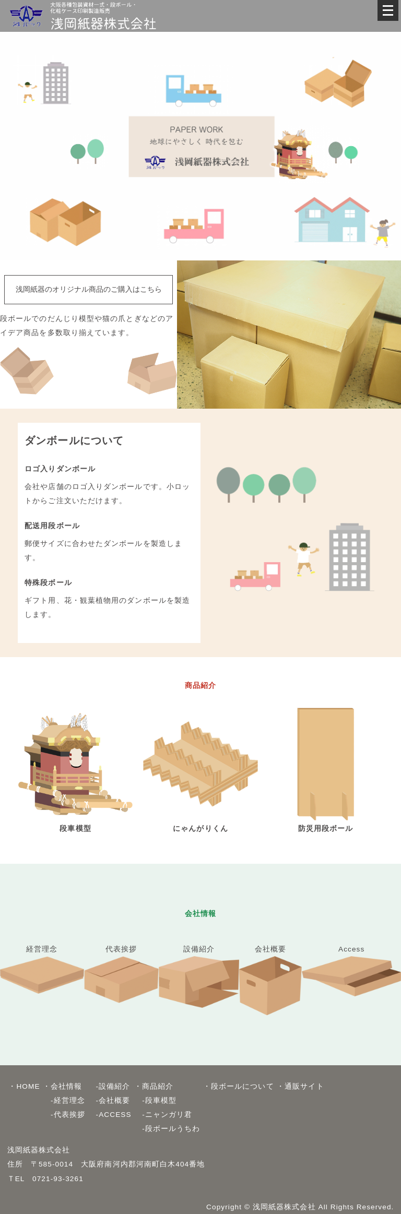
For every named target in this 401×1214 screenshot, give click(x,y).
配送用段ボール (52, 526)
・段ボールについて (238, 1086)
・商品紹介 (153, 1086)
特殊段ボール (48, 583)
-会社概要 (109, 1100)
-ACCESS (109, 1114)
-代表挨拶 (64, 1114)
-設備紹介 (109, 1086)
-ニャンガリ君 (163, 1114)
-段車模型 (155, 1100)
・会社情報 (62, 1086)
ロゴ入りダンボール (60, 469)
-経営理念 (64, 1100)
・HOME (24, 1086)
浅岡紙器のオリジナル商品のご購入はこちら (89, 289)
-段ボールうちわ (167, 1129)
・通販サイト (300, 1086)
